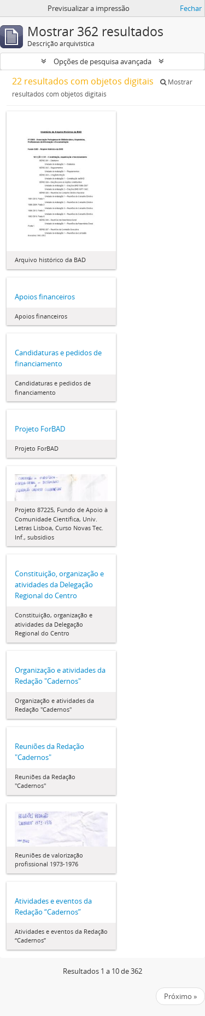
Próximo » (180, 996)
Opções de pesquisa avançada (102, 61)
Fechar (191, 8)
